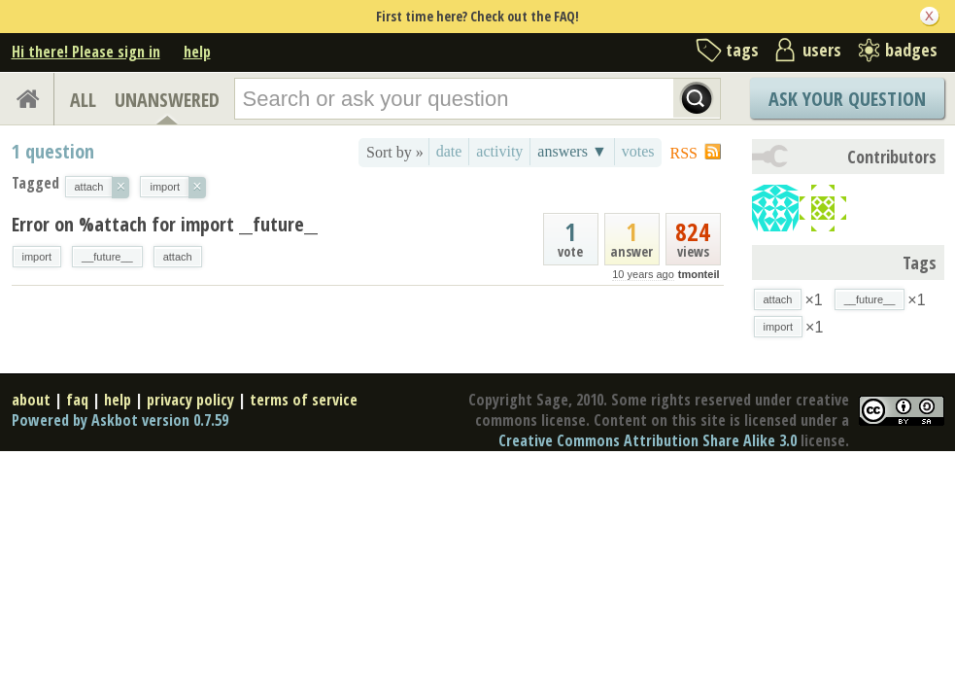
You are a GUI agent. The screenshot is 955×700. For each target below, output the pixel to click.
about (31, 399)
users (821, 49)
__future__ (107, 256)
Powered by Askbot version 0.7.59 (120, 420)
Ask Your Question (847, 99)
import (37, 256)
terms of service (304, 399)
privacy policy (190, 399)
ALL (83, 100)
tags (742, 49)
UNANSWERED (167, 100)
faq (77, 399)
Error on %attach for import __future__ (165, 224)
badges (911, 49)
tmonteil (699, 274)
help (197, 51)
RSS (684, 153)
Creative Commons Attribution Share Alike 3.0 (647, 440)
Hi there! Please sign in (86, 51)
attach (177, 256)
